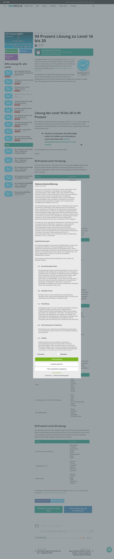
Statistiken (62, 354)
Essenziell (39, 354)
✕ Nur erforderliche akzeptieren (57, 369)
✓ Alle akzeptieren (56, 359)
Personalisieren (56, 372)
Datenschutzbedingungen (61, 375)
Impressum (48, 375)
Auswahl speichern (57, 364)
